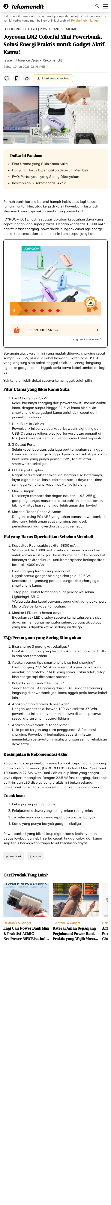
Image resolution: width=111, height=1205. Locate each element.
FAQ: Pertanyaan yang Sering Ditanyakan (45, 176)
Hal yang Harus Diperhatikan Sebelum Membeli (50, 170)
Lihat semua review (53, 78)
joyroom (35, 856)
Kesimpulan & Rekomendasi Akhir (39, 183)
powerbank (13, 856)
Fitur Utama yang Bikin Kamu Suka (40, 164)
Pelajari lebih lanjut (84, 20)
